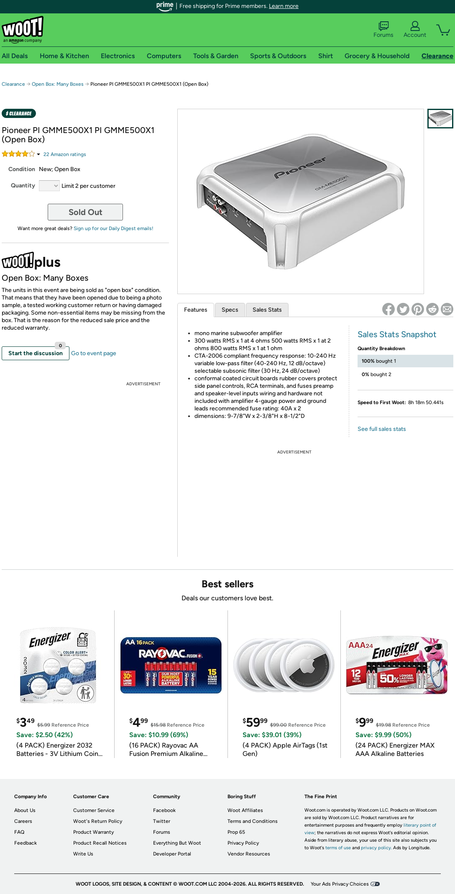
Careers (23, 821)
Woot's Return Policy (97, 821)
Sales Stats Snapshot (397, 334)
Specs (230, 309)
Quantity (23, 185)
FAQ (19, 832)
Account (415, 29)
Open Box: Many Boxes (58, 84)
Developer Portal (172, 854)
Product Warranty (93, 832)
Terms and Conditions (253, 821)
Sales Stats (267, 309)
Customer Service (94, 810)
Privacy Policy (243, 843)
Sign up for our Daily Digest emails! (113, 228)
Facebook (164, 810)
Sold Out (85, 212)
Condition (21, 169)
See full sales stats (382, 429)
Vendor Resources (249, 854)
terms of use (338, 847)
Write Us (83, 854)
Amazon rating (64, 154)
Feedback (25, 843)
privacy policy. (376, 847)
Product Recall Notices (100, 843)
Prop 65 (236, 832)
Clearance (13, 84)
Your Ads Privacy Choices (340, 884)
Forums (383, 29)
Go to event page (93, 353)
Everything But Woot (177, 843)
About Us (25, 810)
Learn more (284, 6)
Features (195, 309)
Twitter (161, 821)
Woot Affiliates (245, 810)
